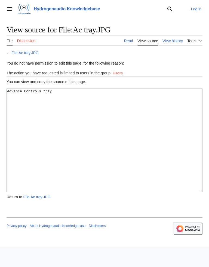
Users (118, 73)
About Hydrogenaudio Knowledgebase (57, 246)
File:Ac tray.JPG (25, 53)
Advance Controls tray (104, 151)
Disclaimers (97, 246)
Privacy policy (16, 246)
